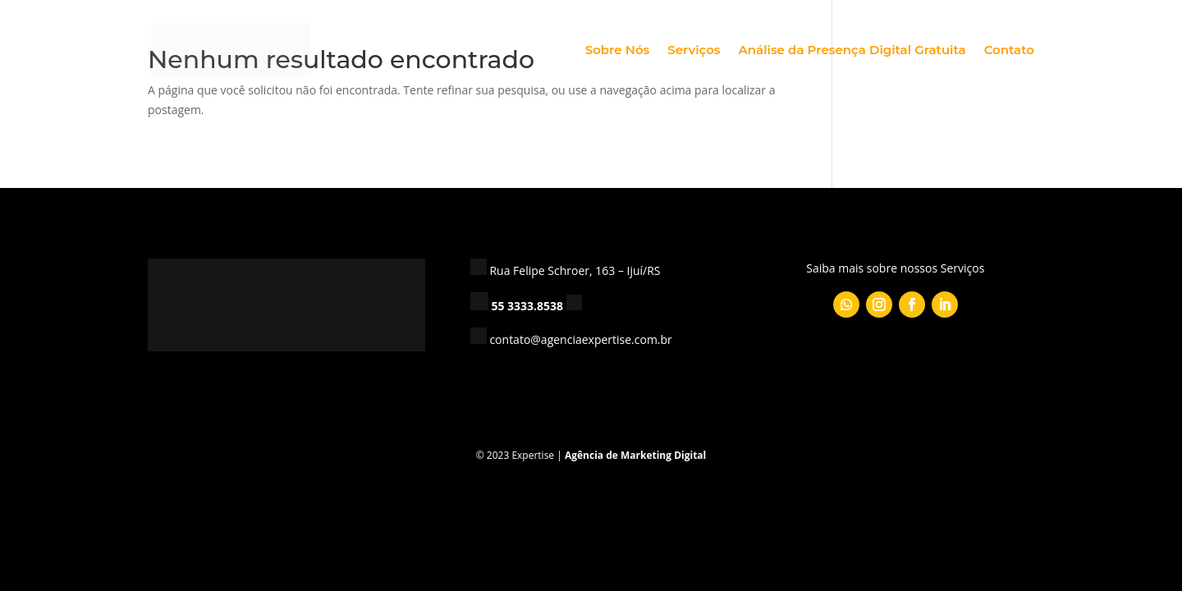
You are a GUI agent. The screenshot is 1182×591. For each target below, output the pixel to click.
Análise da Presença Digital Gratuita (852, 50)
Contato (1009, 50)
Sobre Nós (617, 50)
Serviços (693, 50)
